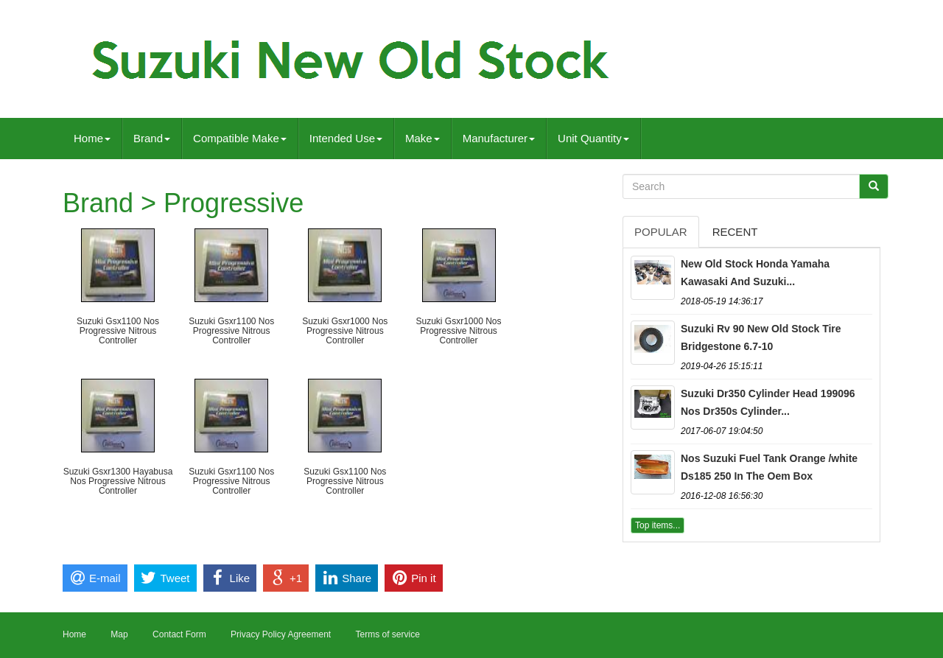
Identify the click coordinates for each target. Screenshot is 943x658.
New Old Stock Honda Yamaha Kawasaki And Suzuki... (755, 272)
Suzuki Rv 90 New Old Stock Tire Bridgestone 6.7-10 (761, 337)
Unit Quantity (593, 138)
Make (422, 138)
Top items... (657, 525)
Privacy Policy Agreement (281, 634)
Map (119, 634)
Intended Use (345, 138)
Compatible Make (240, 138)
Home (92, 138)
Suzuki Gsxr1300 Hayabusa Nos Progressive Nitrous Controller (118, 481)
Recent (735, 231)
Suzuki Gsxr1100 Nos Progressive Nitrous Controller (231, 331)
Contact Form (179, 634)
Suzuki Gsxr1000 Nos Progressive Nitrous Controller (345, 331)
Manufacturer (499, 138)
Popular (660, 231)
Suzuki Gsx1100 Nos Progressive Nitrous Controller (118, 331)
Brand (151, 138)
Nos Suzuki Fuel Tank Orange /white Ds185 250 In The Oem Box (769, 467)
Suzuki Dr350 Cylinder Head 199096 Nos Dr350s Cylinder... (768, 402)
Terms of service (387, 634)
